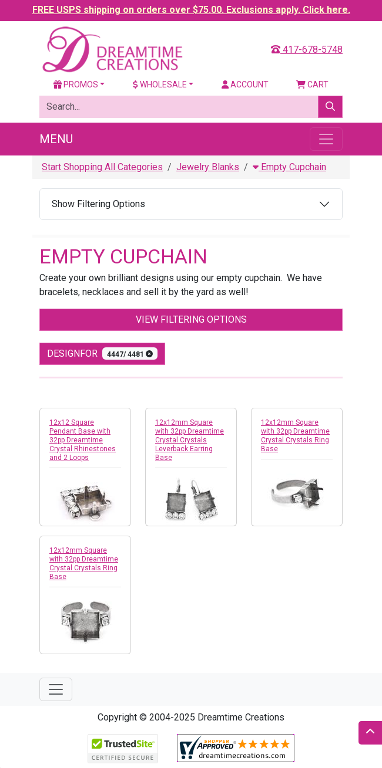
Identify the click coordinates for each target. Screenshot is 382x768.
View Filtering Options (191, 319)
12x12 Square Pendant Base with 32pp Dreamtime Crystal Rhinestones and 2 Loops (82, 440)
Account (245, 84)
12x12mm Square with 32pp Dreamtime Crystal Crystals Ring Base (295, 435)
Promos (75, 84)
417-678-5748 (307, 49)
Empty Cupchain (289, 166)
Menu (56, 139)
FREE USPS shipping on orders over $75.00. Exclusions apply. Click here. (191, 9)
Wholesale (160, 84)
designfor (102, 353)
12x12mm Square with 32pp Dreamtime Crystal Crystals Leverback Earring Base (189, 440)
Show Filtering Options (98, 203)
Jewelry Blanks (207, 166)
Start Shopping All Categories (102, 166)
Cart (312, 84)
